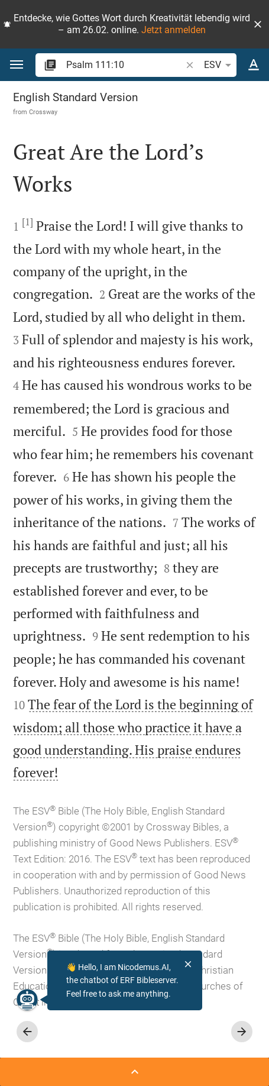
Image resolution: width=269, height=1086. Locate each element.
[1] (27, 221)
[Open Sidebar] (134, 1072)
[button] (258, 24)
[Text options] (253, 65)
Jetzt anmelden (173, 29)
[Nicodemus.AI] (20, 999)
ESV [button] (219, 65)
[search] (124, 64)
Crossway (43, 112)
